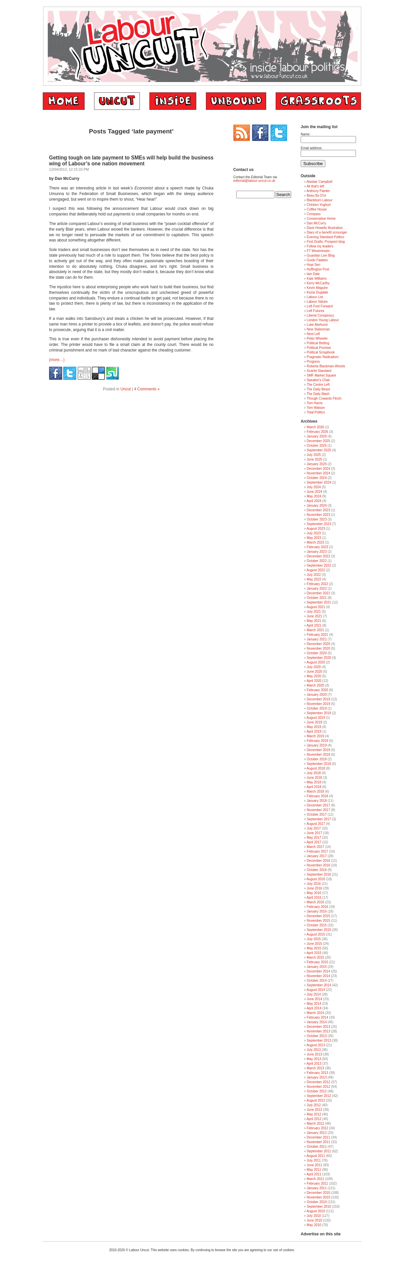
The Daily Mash (318, 394)
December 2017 (318, 805)
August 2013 (316, 1045)
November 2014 (318, 976)
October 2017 (317, 814)
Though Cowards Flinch (324, 398)
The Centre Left (318, 384)
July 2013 (314, 1050)
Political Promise (319, 348)
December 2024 (318, 468)
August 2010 (316, 1211)
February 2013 (317, 1073)
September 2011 (319, 1151)
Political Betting (318, 343)
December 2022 (318, 556)
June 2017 (314, 833)
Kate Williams (317, 278)
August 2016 (316, 879)
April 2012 (314, 1119)
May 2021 (314, 621)
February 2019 (317, 741)
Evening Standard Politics (325, 237)
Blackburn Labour (319, 200)
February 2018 (317, 796)
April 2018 (314, 787)
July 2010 (314, 1216)
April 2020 (314, 681)
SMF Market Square (321, 375)
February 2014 (317, 1017)
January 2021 (317, 639)
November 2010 (318, 1197)
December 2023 (318, 510)
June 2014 (314, 999)
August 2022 (316, 570)
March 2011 (315, 1179)
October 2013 (317, 1036)
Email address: (311, 148)
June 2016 (314, 888)
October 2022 (317, 561)
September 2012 (319, 1096)
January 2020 (317, 694)
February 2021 (317, 634)
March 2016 (315, 902)
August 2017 (316, 824)
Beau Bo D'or (316, 195)
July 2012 (314, 1105)
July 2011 (314, 1160)
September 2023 (319, 524)
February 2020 (317, 690)
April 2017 (314, 842)
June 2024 (314, 491)
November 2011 (318, 1142)
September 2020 (319, 658)
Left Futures (315, 311)
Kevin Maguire (317, 288)
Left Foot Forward (320, 306)
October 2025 (317, 445)
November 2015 (318, 920)
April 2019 (314, 731)
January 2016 (317, 911)
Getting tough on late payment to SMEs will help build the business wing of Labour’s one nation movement (131, 160)
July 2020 (314, 667)
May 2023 (314, 538)
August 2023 (316, 528)
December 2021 (318, 593)
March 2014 (315, 1013)
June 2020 (314, 671)
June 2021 (314, 616)
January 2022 (317, 588)
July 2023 (314, 533)
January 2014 (317, 1022)
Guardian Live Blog (321, 255)
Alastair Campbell (319, 181)
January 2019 (317, 745)
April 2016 (314, 897)
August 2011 (316, 1156)
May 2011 (314, 1169)
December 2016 (318, 860)
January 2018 (317, 800)
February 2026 (317, 432)
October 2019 (317, 708)
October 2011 (317, 1146)
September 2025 (319, 450)
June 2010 (314, 1220)
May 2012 (314, 1114)
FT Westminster (318, 251)
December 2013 (318, 1026)
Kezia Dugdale (317, 292)
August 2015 (316, 934)
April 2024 (314, 501)
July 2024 (314, 487)
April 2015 (314, 953)
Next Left (313, 334)
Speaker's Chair (318, 380)
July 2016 (314, 884)
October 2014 (317, 980)
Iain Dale (313, 274)
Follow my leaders (320, 246)
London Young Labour (323, 320)
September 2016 (319, 874)
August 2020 (316, 662)
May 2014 (314, 1003)
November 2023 (318, 515)
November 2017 (318, 810)
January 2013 (317, 1077)
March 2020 (315, 685)
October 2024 (317, 478)
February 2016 (317, 907)
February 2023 (317, 547)
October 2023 (317, 519)
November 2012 (318, 1086)
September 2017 (319, 819)
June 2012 (314, 1109)
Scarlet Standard (319, 371)
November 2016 (318, 865)
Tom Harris (314, 403)
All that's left (315, 186)
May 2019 (314, 727)
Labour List (315, 297)
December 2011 (318, 1137)
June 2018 (314, 777)
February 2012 (317, 1128)
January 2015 (317, 967)
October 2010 (317, 1202)
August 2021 (316, 607)
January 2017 (317, 856)
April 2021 (314, 625)
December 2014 (318, 971)
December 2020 (318, 644)
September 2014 (319, 985)
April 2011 (314, 1174)
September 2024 (319, 482)
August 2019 (316, 717)
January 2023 (317, 551)
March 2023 (315, 542)
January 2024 (317, 505)
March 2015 (315, 957)
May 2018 (314, 782)
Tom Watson (316, 407)
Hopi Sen (313, 265)
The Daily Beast (318, 389)
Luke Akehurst (317, 324)
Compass (313, 214)
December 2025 (318, 441)
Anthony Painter (318, 191)
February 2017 (317, 851)
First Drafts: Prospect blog (326, 241)
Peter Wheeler (317, 338)
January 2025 (317, 464)
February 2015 (317, 962)
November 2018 (318, 754)
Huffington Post (318, 269)
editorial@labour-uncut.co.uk (254, 181)
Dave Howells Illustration (325, 228)
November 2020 (318, 648)
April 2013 (314, 1063)
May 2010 (314, 1225)
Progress (313, 361)
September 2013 (319, 1040)
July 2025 (314, 455)
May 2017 (314, 837)
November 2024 (318, 473)
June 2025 (314, 459)
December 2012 (318, 1082)
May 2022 (314, 579)
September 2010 (319, 1206)
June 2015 (314, 943)
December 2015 (318, 916)
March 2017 (315, 847)
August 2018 (316, 768)
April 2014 (314, 1008)
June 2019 (314, 722)
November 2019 (318, 704)
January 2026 (317, 436)
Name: (305, 134)
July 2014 (314, 994)
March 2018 (315, 791)
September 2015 (319, 930)
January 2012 (317, 1133)
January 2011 (317, 1188)
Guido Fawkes (317, 260)
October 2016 (317, 870)
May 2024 (314, 496)
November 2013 (318, 1031)
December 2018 (318, 750)
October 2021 (317, 598)
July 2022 (314, 574)
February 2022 (317, 584)
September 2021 (319, 602)
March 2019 (315, 736)
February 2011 (317, 1183)
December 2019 (318, 699)
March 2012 (315, 1123)
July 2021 (314, 611)
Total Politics (316, 412)
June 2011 (314, 1165)
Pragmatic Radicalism (323, 357)
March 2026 (315, 427)
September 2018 (319, 764)
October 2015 (317, 925)
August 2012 (316, 1100)
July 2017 (314, 828)
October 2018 (317, 759)
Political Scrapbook (321, 352)
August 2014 (316, 990)
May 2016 (314, 893)
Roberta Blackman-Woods (326, 366)
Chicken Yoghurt (319, 205)
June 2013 (314, 1054)
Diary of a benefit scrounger (327, 232)
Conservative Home (321, 218)
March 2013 (315, 1068)
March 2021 (315, 630)
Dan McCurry (316, 223)
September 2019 (319, 713)
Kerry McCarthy (318, 283)
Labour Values (317, 301)
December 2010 (318, 1193)
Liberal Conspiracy (320, 315)
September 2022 (319, 565)
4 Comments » (147, 389)
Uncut (125, 389)
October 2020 (317, 653)
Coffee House (317, 209)
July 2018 (314, 773)
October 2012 (317, 1091)
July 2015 (314, 939)
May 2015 (314, 948)
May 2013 (314, 1059)
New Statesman (318, 329)
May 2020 (314, 676)
